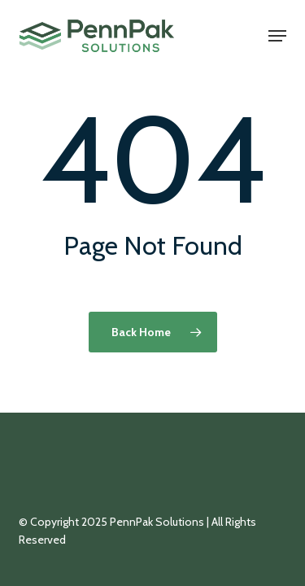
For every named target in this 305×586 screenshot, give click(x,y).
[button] (277, 36)
